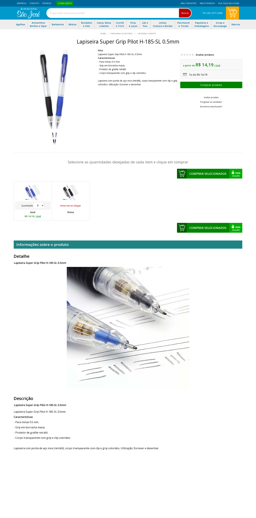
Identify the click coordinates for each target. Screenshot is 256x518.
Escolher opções (211, 85)
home (103, 33)
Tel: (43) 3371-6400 (212, 13)
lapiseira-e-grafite (146, 33)
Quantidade (32, 205)
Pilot (100, 50)
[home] (28, 17)
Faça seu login (231, 3)
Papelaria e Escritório (121, 33)
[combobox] (119, 13)
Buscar (185, 13)
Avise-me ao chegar (70, 205)
